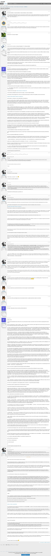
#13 (49, 286)
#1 (49, 11)
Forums (5, 3)
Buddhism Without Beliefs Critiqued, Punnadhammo (15, 96)
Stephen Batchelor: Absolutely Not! (21, 90)
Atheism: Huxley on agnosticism (12, 504)
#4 (49, 44)
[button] (12, 3)
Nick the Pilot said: (10, 156)
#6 (49, 152)
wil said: (9, 184)
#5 (49, 67)
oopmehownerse (4, 327)
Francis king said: (10, 197)
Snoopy (2, 9)
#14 (49, 296)
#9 (49, 195)
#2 (49, 21)
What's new (10, 3)
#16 (49, 318)
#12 (49, 276)
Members (15, 3)
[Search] (48, 3)
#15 (49, 306)
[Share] (48, 11)
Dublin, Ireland (4, 42)
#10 (49, 242)
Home (2, 3)
